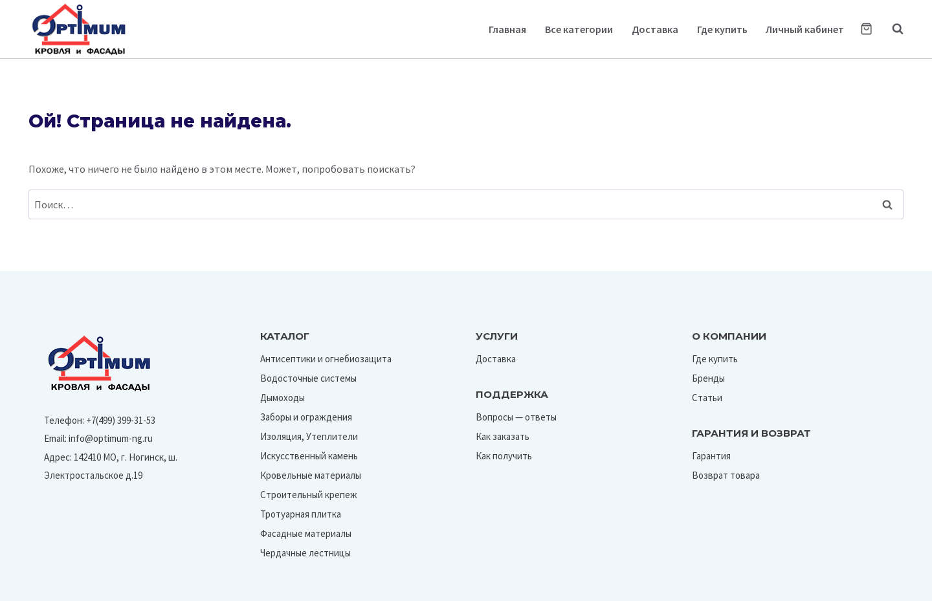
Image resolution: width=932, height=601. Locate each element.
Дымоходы (282, 397)
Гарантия (711, 456)
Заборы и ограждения (306, 417)
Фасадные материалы (305, 533)
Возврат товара (726, 475)
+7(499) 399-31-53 (120, 420)
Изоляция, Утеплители (309, 436)
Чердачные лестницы (305, 553)
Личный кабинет (805, 29)
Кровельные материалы (310, 475)
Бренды (708, 378)
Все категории (579, 29)
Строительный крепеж (308, 494)
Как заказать (502, 436)
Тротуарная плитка (300, 514)
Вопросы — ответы (516, 417)
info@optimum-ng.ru (111, 438)
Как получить (504, 456)
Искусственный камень (309, 456)
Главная (507, 29)
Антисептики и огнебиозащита (326, 359)
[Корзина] (866, 29)
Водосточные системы (308, 378)
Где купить (722, 29)
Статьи (707, 397)
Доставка (655, 29)
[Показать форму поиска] (891, 29)
